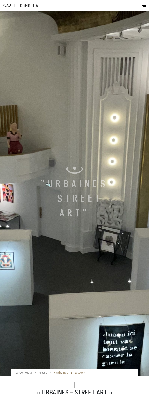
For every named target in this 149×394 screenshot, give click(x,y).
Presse (43, 372)
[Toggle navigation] (144, 6)
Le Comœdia (24, 372)
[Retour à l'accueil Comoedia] (76, 5)
